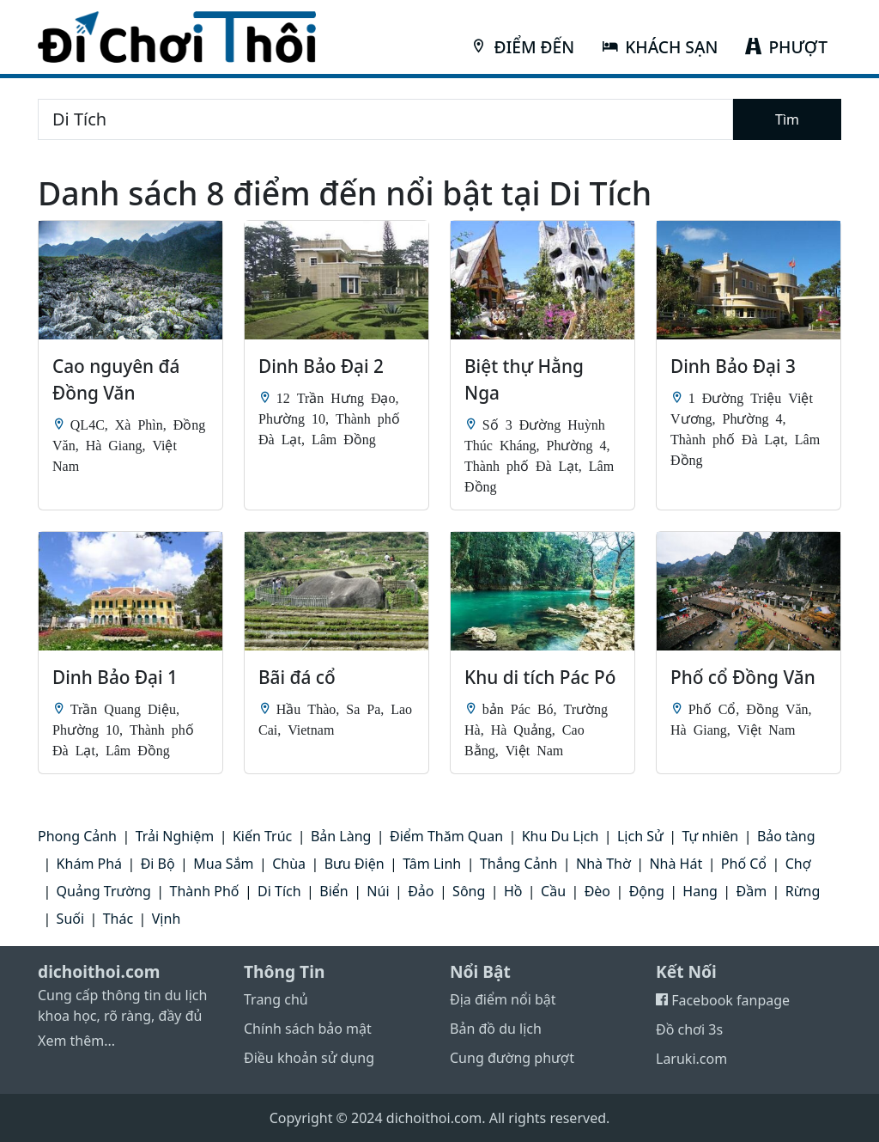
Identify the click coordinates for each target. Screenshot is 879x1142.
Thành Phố (204, 891)
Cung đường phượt (512, 1057)
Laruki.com (691, 1058)
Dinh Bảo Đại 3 (733, 366)
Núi (378, 891)
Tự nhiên (710, 836)
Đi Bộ (158, 863)
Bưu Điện (354, 863)
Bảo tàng (786, 836)
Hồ (513, 891)
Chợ (798, 863)
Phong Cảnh (77, 836)
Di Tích (279, 891)
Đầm (752, 891)
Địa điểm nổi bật (503, 999)
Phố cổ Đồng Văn (742, 677)
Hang (700, 891)
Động (646, 891)
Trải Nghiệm (175, 836)
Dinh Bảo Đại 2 (321, 366)
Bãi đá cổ (297, 677)
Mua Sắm (223, 863)
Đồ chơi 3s (689, 1029)
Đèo (597, 891)
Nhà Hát (675, 863)
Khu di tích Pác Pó (539, 677)
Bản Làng (341, 836)
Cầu (553, 891)
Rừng (802, 891)
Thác (118, 918)
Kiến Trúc (262, 836)
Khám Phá (89, 863)
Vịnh (166, 918)
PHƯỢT (786, 46)
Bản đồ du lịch (496, 1028)
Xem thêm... (76, 1040)
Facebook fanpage (723, 1000)
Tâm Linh (432, 863)
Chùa (289, 863)
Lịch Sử (640, 836)
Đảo (420, 891)
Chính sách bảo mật (308, 1028)
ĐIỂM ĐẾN (522, 46)
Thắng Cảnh (519, 863)
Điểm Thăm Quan (446, 836)
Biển (333, 891)
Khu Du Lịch (560, 836)
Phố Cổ (744, 863)
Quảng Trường (104, 891)
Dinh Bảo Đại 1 (115, 677)
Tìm (787, 119)
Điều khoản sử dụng (309, 1057)
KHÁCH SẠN (660, 46)
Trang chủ (276, 999)
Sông (468, 891)
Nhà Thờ (603, 863)
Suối (70, 918)
